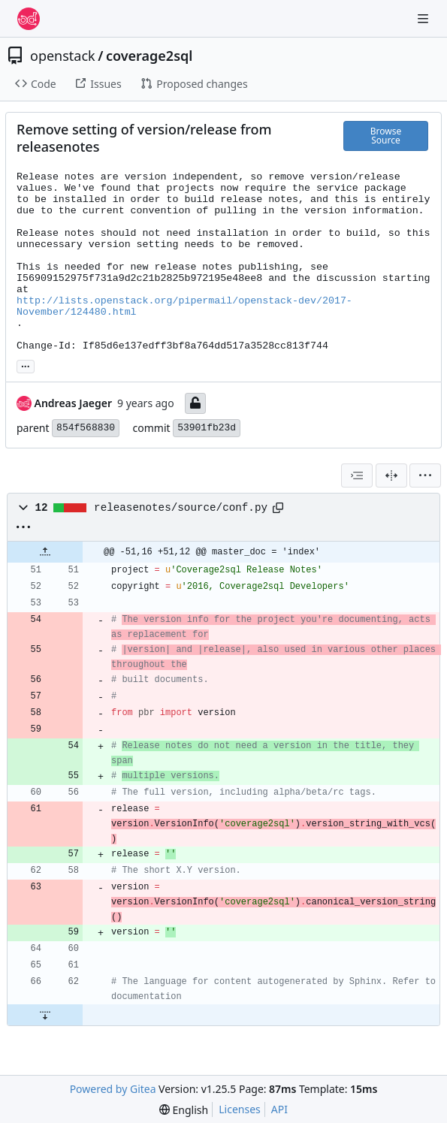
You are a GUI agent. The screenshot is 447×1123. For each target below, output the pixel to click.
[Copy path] (277, 507)
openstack (62, 55)
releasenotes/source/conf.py (180, 508)
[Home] (29, 18)
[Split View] (391, 475)
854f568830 (85, 427)
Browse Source (385, 135)
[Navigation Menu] (424, 18)
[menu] (425, 475)
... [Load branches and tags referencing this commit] (25, 365)
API (279, 1109)
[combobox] (357, 475)
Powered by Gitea (113, 1089)
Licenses (240, 1109)
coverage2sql (149, 55)
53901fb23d (206, 427)
